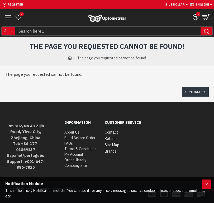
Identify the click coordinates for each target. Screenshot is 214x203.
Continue (193, 92)
